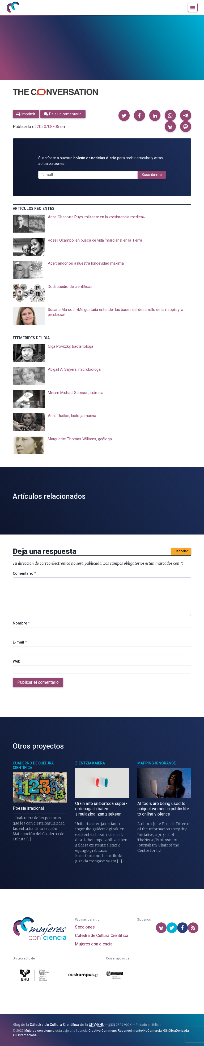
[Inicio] (13, 7)
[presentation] (102, 224)
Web (16, 661)
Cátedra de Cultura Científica (101, 935)
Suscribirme (152, 175)
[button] (124, 115)
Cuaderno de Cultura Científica (33, 765)
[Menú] (193, 7)
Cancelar (181, 551)
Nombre (21, 623)
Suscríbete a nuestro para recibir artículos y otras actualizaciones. (100, 161)
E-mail (20, 642)
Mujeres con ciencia (93, 944)
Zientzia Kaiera (90, 763)
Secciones (85, 927)
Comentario (24, 573)
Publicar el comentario (38, 682)
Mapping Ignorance (156, 763)
